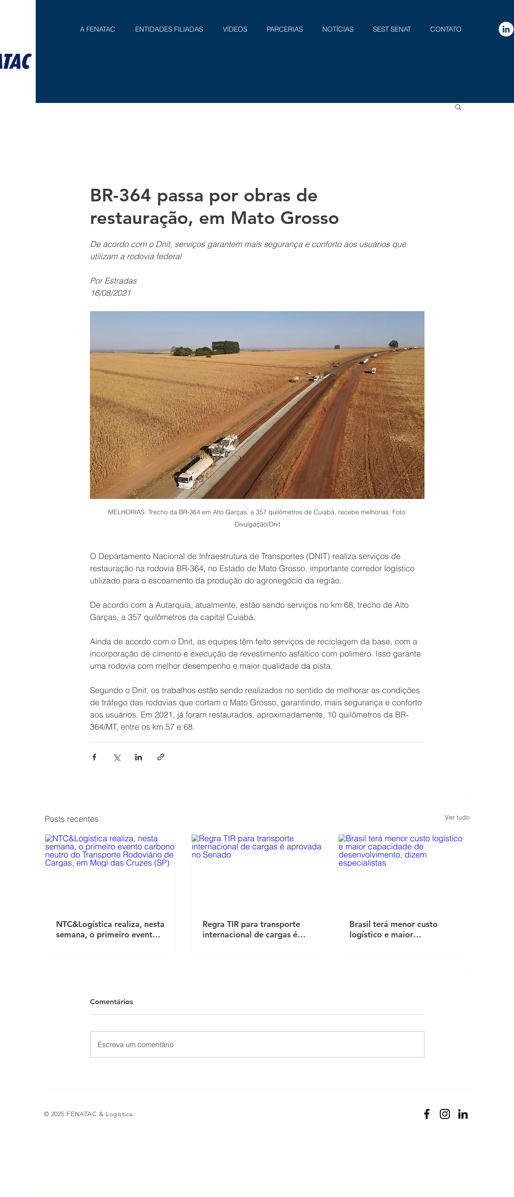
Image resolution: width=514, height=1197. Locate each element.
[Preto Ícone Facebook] (427, 1114)
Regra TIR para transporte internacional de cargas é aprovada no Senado (251, 929)
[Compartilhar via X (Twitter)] (116, 757)
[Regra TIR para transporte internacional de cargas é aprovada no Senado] (257, 871)
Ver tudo (457, 817)
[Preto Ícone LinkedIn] (463, 1114)
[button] (458, 106)
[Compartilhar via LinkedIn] (138, 757)
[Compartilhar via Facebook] (94, 757)
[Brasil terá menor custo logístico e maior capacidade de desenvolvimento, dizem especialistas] (404, 871)
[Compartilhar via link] (160, 757)
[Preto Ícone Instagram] (445, 1114)
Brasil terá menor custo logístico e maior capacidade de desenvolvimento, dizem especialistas (395, 929)
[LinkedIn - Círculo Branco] (506, 29)
